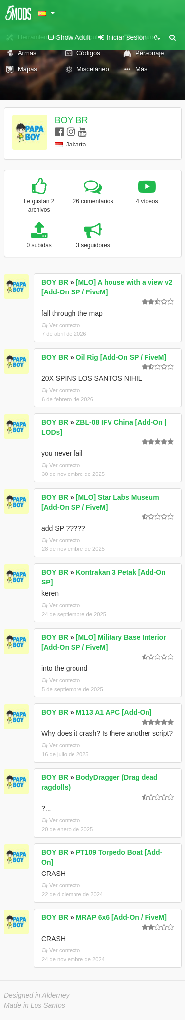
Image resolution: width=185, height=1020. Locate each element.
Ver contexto (61, 325)
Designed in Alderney (37, 995)
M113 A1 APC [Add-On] (114, 712)
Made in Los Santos (34, 1005)
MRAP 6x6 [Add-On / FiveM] (121, 917)
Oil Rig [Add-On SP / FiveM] (121, 357)
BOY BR (71, 120)
